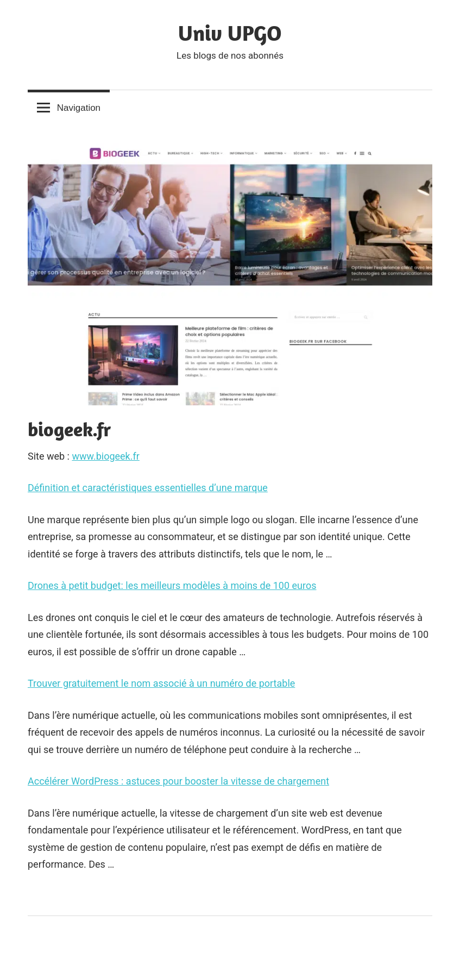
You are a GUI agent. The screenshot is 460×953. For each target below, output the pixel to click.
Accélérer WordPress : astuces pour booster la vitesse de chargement (178, 781)
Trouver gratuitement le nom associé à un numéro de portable (161, 683)
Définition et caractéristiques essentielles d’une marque (148, 487)
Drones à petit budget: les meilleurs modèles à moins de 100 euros (172, 585)
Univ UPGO (230, 32)
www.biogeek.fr (105, 456)
